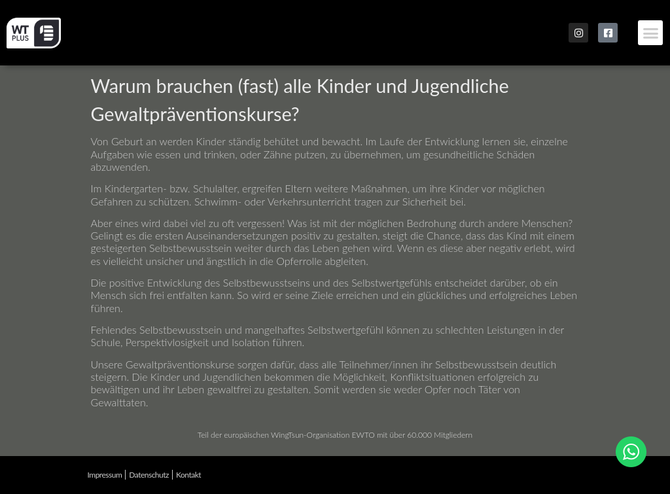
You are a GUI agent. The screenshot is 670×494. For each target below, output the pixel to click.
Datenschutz (149, 475)
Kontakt (188, 475)
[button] (650, 32)
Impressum (105, 475)
